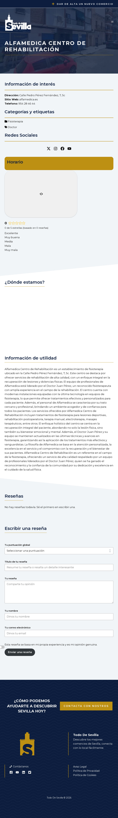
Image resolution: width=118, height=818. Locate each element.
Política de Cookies (84, 775)
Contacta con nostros (86, 706)
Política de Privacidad (86, 770)
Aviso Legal (80, 766)
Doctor (12, 127)
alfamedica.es (28, 99)
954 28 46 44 (26, 103)
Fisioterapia (15, 121)
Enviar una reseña (20, 652)
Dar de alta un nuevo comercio (85, 3)
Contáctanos (20, 766)
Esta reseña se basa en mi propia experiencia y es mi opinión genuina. (51, 644)
